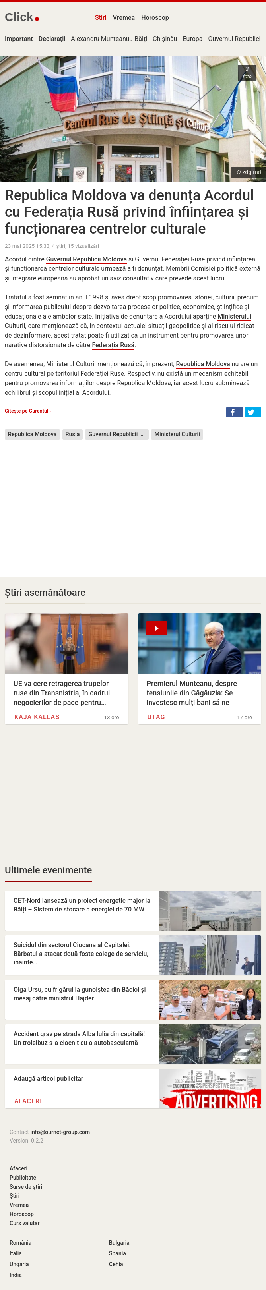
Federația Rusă (113, 345)
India (16, 1275)
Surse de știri (26, 1187)
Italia (16, 1253)
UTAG (156, 717)
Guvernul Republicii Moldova (86, 259)
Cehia (116, 1264)
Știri (101, 17)
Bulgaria (119, 1243)
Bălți (140, 38)
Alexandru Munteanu (100, 38)
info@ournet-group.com (60, 1132)
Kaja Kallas (37, 717)
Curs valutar (24, 1223)
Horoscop (155, 17)
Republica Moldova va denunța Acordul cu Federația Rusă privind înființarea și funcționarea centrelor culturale (129, 212)
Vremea (124, 17)
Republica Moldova (203, 364)
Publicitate (23, 1177)
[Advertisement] (133, 502)
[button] (234, 412)
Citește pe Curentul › (28, 411)
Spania (117, 1253)
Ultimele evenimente (48, 870)
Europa (193, 38)
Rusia (73, 434)
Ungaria (19, 1264)
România (20, 1243)
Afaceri (28, 1101)
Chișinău (165, 38)
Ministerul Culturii (177, 434)
